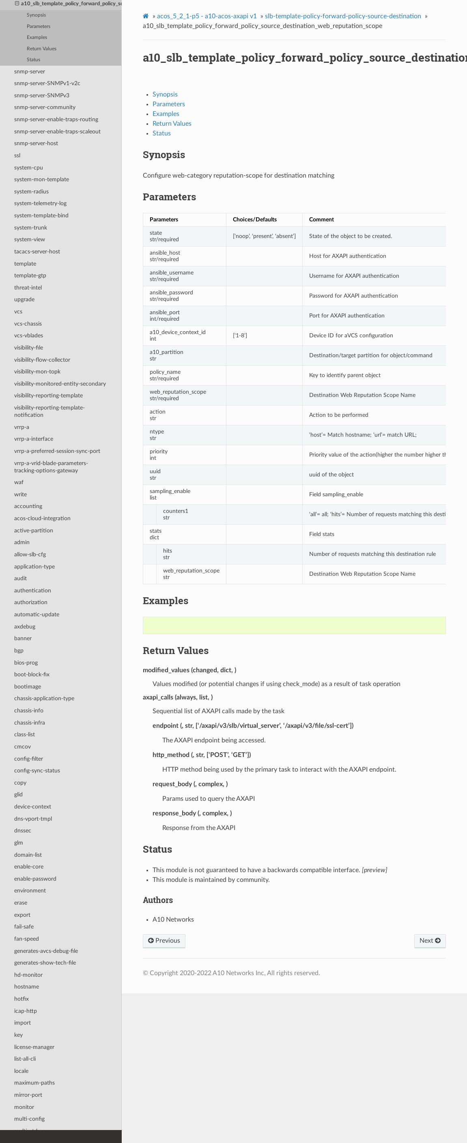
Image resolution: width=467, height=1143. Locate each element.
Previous (164, 940)
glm (18, 843)
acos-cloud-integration (42, 518)
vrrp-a (21, 427)
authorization (30, 602)
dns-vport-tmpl (33, 819)
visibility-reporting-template (48, 395)
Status (33, 60)
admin (22, 542)
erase (20, 903)
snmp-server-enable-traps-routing (56, 119)
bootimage (27, 687)
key (18, 1035)
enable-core (28, 867)
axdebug (24, 627)
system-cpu (28, 168)
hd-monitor (28, 975)
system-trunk (30, 228)
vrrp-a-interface (33, 439)
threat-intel (28, 288)
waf (19, 482)
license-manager (34, 1047)
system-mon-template (41, 179)
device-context (32, 807)
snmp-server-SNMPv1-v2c (47, 83)
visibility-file (28, 348)
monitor (24, 1107)
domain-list (28, 855)
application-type (34, 567)
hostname (26, 987)
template (25, 264)
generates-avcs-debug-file (46, 951)
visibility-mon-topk (37, 372)
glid (18, 794)
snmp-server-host (36, 143)
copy (20, 783)
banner (23, 638)
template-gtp (30, 275)
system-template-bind (41, 215)
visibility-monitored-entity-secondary (60, 384)
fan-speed (26, 939)
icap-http (25, 1011)
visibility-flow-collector (42, 360)
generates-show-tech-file (45, 963)
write (20, 494)
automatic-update (36, 614)
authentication (32, 591)
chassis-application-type (44, 698)
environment (30, 891)
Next (430, 940)
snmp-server (29, 72)
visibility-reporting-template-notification (49, 411)
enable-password (35, 879)
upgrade (24, 299)
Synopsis (36, 15)
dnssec (22, 831)
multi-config (29, 1119)
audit (20, 578)
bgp (19, 651)
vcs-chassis (28, 324)
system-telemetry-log (40, 203)
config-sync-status (37, 771)
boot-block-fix (31, 674)
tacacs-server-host (37, 252)
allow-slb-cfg (30, 554)
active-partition (33, 531)
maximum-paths (34, 1083)
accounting (28, 506)
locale (21, 1071)
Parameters (38, 26)
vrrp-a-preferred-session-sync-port (57, 451)
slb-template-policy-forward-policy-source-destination (343, 16)
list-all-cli (25, 1059)
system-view (29, 239)
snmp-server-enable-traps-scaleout (57, 132)
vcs (18, 312)
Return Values (41, 49)
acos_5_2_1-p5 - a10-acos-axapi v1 (207, 16)
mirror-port (28, 1095)
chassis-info (28, 711)
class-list (24, 734)
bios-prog (26, 663)
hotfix (21, 999)
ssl (17, 155)
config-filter (28, 759)
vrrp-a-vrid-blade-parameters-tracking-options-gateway (51, 467)
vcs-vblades (28, 335)
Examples (37, 37)
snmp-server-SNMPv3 (41, 95)
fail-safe (24, 927)
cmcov (22, 747)
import (22, 1023)
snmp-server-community (44, 107)
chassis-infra (29, 723)
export (22, 915)
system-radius (31, 192)
